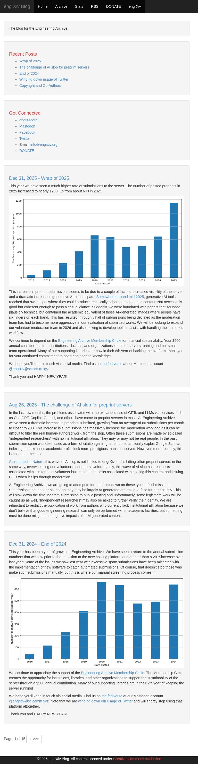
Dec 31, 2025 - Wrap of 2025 (39, 178)
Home (42, 6)
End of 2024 (29, 73)
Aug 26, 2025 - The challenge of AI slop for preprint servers (70, 405)
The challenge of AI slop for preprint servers (54, 67)
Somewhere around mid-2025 (120, 297)
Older (34, 739)
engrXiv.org (28, 120)
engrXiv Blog (17, 6)
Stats (79, 6)
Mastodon (27, 126)
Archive (61, 6)
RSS (94, 6)
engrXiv (135, 6)
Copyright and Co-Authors (40, 85)
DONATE (113, 6)
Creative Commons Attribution (137, 759)
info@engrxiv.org (43, 144)
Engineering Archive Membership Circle (89, 340)
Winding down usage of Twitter (43, 79)
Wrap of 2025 (30, 61)
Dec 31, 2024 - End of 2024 (37, 544)
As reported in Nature (26, 462)
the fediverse (112, 364)
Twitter (24, 139)
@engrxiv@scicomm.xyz (29, 369)
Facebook (27, 132)
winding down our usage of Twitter (105, 701)
